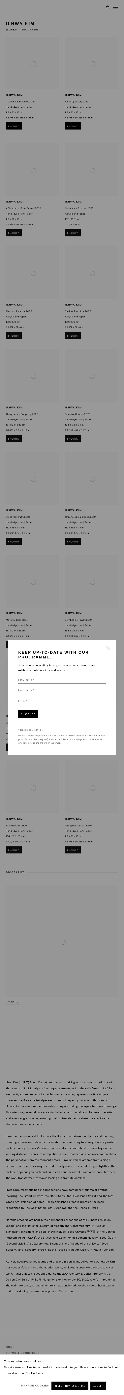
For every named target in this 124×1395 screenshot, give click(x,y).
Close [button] (107, 649)
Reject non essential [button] (69, 1386)
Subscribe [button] (28, 714)
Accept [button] (98, 1386)
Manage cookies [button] (35, 1385)
